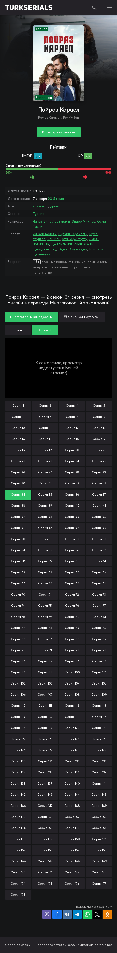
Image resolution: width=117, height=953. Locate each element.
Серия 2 (45, 405)
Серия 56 (72, 550)
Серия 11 (45, 428)
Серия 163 (45, 850)
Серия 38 (18, 505)
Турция (38, 214)
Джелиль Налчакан (66, 244)
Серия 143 (45, 794)
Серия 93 (99, 650)
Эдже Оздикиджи (72, 249)
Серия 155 (45, 828)
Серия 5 (99, 405)
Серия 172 (72, 872)
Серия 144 (72, 794)
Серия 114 (18, 717)
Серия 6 (18, 417)
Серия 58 (18, 561)
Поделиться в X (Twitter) (97, 914)
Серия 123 (45, 739)
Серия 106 (18, 694)
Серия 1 (18, 405)
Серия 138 (18, 783)
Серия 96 (72, 661)
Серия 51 (45, 539)
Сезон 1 (18, 330)
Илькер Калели (45, 234)
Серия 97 (99, 661)
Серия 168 (72, 861)
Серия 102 (18, 683)
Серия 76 (72, 605)
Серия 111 (45, 705)
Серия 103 (45, 683)
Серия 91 (45, 650)
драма (55, 206)
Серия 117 (99, 717)
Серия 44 (72, 517)
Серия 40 (72, 505)
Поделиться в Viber (46, 914)
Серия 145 (99, 794)
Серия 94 (18, 661)
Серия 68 (72, 583)
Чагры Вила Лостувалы (51, 221)
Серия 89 (99, 639)
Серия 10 (18, 428)
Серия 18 (18, 450)
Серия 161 (99, 839)
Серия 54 (18, 550)
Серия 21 (99, 450)
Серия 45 (99, 517)
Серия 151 (45, 817)
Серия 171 (45, 872)
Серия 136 (72, 772)
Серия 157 (99, 828)
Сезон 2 (45, 330)
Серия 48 (72, 528)
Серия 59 (45, 561)
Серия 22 (18, 461)
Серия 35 (45, 494)
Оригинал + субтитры (82, 317)
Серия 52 (72, 539)
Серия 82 (18, 628)
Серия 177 (99, 883)
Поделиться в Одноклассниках (107, 914)
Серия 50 (18, 539)
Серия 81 (99, 617)
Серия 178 (18, 894)
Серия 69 (99, 583)
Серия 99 (45, 672)
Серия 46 (18, 528)
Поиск (94, 7)
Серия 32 (72, 483)
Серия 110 (18, 705)
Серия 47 (45, 528)
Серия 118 (18, 728)
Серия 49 (99, 528)
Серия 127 (45, 750)
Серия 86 (18, 639)
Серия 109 (99, 694)
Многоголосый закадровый (31, 317)
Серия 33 (99, 483)
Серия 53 (99, 539)
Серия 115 (45, 717)
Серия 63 (45, 572)
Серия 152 (72, 817)
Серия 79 (45, 617)
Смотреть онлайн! (61, 132)
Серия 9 (99, 417)
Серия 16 (72, 439)
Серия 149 (99, 806)
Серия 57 (99, 550)
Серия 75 (45, 605)
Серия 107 (45, 694)
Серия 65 (99, 572)
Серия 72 (72, 594)
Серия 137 (99, 772)
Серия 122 (18, 739)
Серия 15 (45, 439)
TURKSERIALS (29, 7)
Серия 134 (18, 772)
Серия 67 (45, 583)
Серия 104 (72, 683)
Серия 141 (99, 783)
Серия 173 (99, 872)
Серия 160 (72, 839)
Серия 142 (18, 794)
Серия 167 (45, 861)
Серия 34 (18, 494)
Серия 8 (72, 417)
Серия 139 (45, 783)
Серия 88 (72, 639)
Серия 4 (72, 405)
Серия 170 (18, 872)
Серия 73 (99, 594)
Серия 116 (72, 717)
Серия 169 (99, 861)
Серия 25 (99, 461)
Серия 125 (99, 739)
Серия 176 (72, 883)
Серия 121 (99, 728)
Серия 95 (45, 661)
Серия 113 (99, 705)
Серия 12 (72, 428)
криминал (40, 206)
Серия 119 (45, 728)
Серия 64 (72, 572)
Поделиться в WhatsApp (87, 914)
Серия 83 (45, 628)
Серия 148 (72, 806)
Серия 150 (18, 817)
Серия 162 (18, 850)
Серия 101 (99, 672)
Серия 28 (72, 472)
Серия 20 (72, 450)
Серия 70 (18, 594)
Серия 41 (99, 505)
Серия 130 (18, 761)
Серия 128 (72, 750)
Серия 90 (18, 650)
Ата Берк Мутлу (74, 239)
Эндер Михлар (83, 221)
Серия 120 (72, 728)
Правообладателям (51, 945)
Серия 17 (99, 439)
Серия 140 (72, 783)
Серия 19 (45, 450)
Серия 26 (18, 472)
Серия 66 (18, 583)
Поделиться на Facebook (57, 914)
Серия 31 (45, 483)
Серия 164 (72, 850)
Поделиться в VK (67, 914)
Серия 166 (18, 861)
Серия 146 (18, 806)
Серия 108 (72, 694)
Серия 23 (45, 461)
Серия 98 (18, 672)
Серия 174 (18, 883)
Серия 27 (45, 472)
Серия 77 (99, 605)
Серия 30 (18, 483)
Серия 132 (72, 761)
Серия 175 (45, 883)
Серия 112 (72, 705)
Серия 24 (72, 461)
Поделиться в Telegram (77, 914)
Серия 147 (45, 806)
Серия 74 (18, 605)
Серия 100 (72, 672)
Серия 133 (99, 761)
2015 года (56, 199)
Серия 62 (18, 572)
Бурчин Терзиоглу (72, 234)
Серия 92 (72, 650)
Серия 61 (99, 561)
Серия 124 (72, 739)
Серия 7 (45, 417)
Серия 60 (72, 561)
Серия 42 (18, 517)
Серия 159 (45, 839)
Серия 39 (45, 505)
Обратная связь (17, 945)
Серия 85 (99, 628)
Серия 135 (45, 772)
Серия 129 (99, 750)
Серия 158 (18, 839)
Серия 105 (99, 683)
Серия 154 (18, 828)
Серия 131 (45, 761)
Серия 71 (45, 594)
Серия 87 (45, 639)
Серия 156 (72, 828)
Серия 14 (18, 439)
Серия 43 (45, 517)
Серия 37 (99, 494)
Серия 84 (72, 628)
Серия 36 (72, 494)
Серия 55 (45, 550)
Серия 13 (99, 428)
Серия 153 (99, 817)
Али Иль (53, 239)
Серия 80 (72, 617)
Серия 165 (99, 850)
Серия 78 (18, 617)
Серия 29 (99, 472)
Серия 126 (18, 750)
